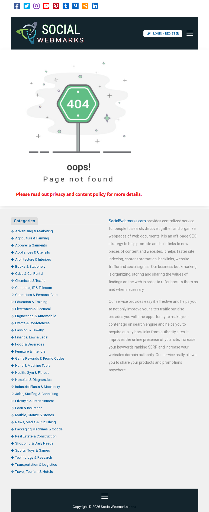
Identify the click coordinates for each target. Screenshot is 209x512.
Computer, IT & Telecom (33, 288)
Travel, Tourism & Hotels (34, 472)
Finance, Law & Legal (31, 337)
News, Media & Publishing (35, 422)
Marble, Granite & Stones (34, 415)
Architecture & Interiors (33, 259)
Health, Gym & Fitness (32, 373)
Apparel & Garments (31, 245)
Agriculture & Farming (32, 238)
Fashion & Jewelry (29, 330)
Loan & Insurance (28, 408)
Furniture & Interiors (30, 351)
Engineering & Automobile (35, 316)
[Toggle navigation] (188, 33)
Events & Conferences (32, 323)
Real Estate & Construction (36, 436)
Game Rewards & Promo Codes (40, 358)
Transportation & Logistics (36, 464)
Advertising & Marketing (34, 231)
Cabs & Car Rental (29, 274)
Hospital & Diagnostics (33, 380)
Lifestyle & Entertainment (34, 401)
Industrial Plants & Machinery (37, 387)
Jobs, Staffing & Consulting (36, 394)
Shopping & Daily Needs (34, 443)
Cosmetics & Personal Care (36, 295)
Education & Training (31, 302)
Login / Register (163, 33)
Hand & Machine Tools (32, 365)
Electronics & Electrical (33, 309)
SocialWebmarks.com (127, 221)
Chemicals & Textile (30, 281)
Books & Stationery (30, 266)
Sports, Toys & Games (32, 450)
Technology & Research (33, 457)
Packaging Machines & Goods (39, 429)
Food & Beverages (29, 344)
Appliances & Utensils (32, 252)
